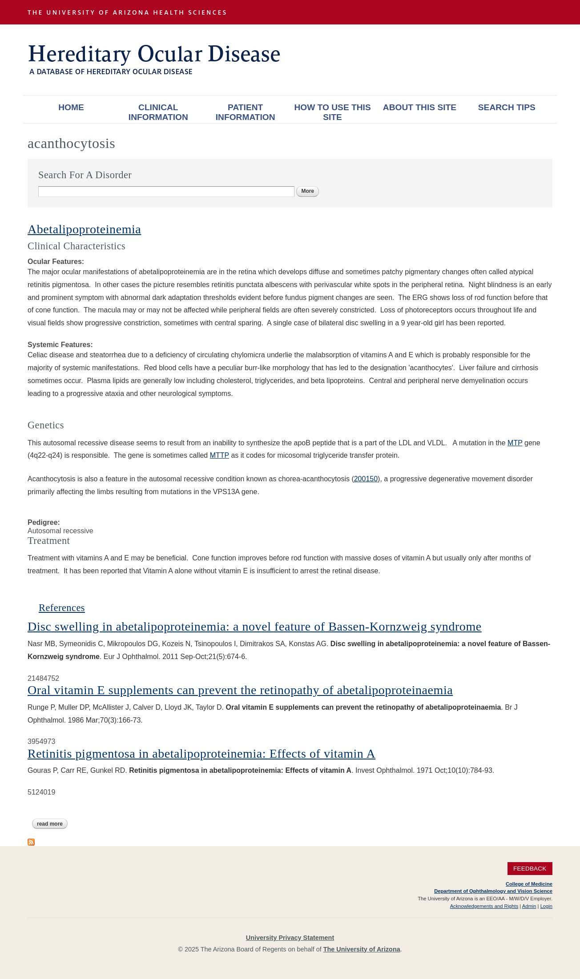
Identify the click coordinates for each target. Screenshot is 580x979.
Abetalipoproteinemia (84, 229)
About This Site (419, 107)
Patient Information (245, 112)
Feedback (530, 868)
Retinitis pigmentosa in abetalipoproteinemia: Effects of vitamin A (201, 753)
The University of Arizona (361, 949)
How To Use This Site (332, 112)
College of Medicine (529, 884)
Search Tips (507, 107)
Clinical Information (158, 112)
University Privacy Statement (290, 937)
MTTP (219, 455)
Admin (529, 906)
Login (546, 906)
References (62, 607)
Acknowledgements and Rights (484, 906)
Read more (52, 824)
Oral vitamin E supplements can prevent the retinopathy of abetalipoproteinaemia (240, 690)
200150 (366, 479)
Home (71, 107)
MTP (515, 443)
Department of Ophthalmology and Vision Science (493, 891)
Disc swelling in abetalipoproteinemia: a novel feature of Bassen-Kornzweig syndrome (255, 626)
